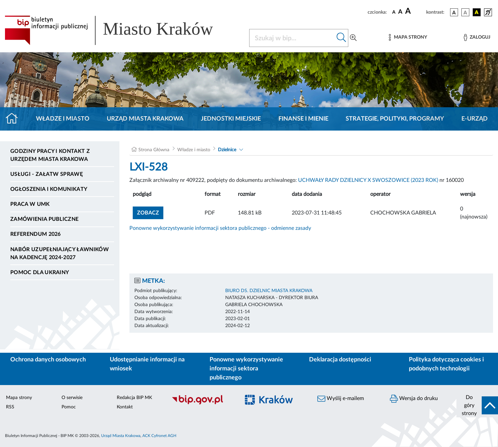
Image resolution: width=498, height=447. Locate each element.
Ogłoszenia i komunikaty (48, 189)
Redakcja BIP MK (134, 397)
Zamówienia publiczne (44, 219)
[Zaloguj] (477, 37)
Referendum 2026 (35, 234)
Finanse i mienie (303, 119)
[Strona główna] (14, 119)
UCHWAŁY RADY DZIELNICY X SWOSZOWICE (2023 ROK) (368, 180)
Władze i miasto (62, 119)
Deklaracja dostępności (340, 360)
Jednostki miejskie (231, 119)
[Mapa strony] (408, 37)
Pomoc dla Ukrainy (39, 272)
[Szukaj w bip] (341, 38)
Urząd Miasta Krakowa (145, 119)
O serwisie (72, 397)
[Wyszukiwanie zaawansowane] (353, 38)
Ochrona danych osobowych (48, 360)
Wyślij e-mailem (340, 399)
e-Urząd (474, 119)
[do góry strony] (477, 405)
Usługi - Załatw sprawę (46, 174)
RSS (10, 407)
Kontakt (125, 407)
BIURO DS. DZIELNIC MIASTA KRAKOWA (268, 290)
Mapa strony (19, 397)
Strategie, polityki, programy (395, 119)
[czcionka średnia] (400, 12)
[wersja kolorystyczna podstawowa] (454, 12)
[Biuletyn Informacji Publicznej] (202, 403)
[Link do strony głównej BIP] (118, 30)
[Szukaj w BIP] (292, 38)
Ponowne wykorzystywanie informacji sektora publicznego (246, 369)
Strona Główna (153, 150)
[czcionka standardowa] (394, 12)
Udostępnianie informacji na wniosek (147, 364)
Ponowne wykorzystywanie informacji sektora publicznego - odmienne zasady (220, 228)
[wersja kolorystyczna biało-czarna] (465, 12)
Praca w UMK (30, 204)
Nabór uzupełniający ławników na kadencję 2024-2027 (59, 253)
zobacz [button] (150, 212)
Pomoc (69, 407)
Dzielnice (227, 150)
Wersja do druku (414, 399)
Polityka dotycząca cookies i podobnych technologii (446, 364)
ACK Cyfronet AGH (159, 436)
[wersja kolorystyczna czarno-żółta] (477, 12)
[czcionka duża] (415, 11)
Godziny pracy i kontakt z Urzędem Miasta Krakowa (50, 155)
